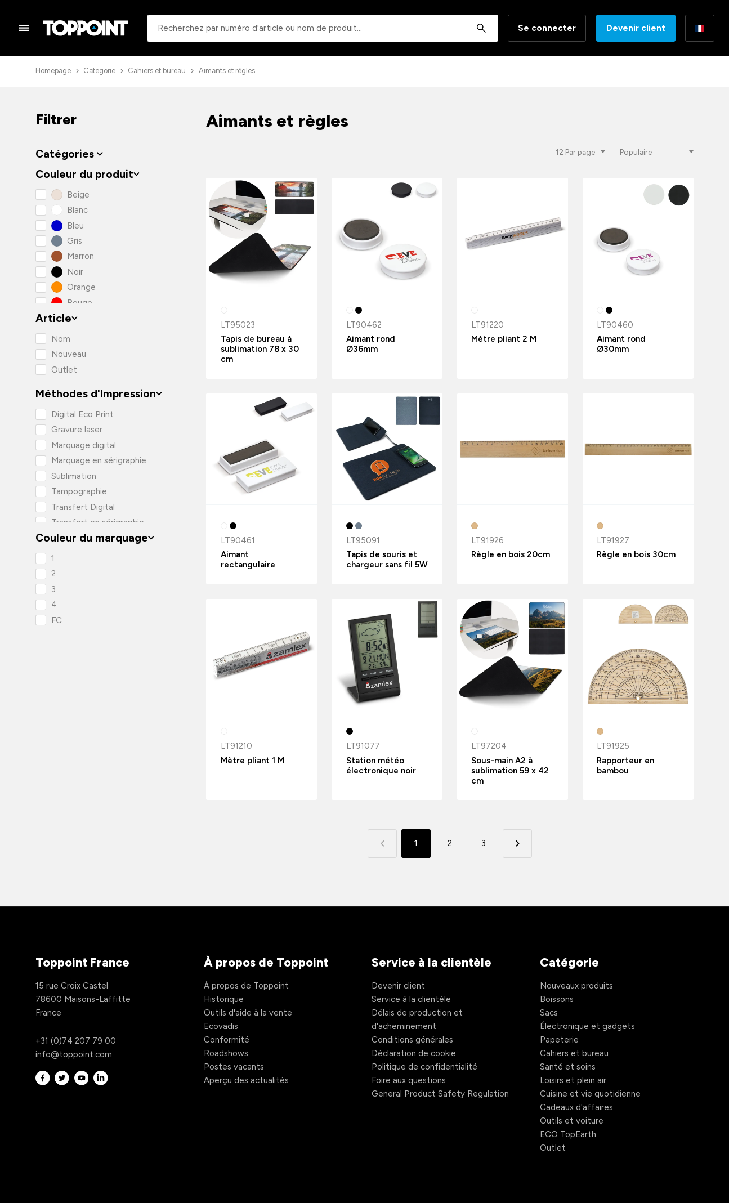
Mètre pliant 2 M (503, 339)
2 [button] (450, 843)
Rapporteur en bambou (625, 765)
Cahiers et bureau (157, 70)
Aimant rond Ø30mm (621, 344)
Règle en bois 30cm (636, 554)
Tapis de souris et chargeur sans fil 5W (387, 559)
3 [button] (483, 843)
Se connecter (547, 28)
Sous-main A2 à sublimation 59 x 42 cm (510, 770)
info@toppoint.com (73, 1054)
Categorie (99, 70)
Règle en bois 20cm (510, 554)
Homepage (53, 70)
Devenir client (635, 28)
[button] (517, 843)
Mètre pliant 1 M (252, 760)
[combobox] (322, 28)
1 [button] (416, 843)
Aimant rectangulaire (248, 559)
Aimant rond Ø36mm (370, 344)
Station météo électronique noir (381, 765)
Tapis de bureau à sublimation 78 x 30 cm (260, 349)
